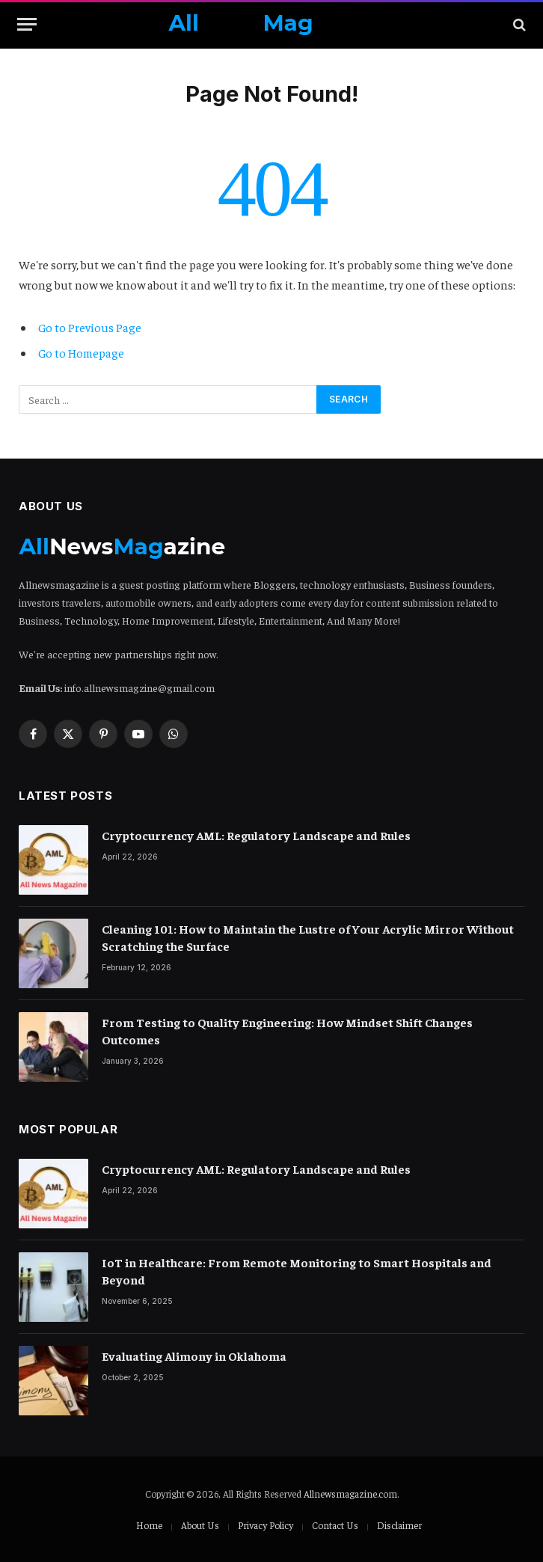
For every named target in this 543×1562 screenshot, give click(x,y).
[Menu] (27, 24)
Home (149, 1525)
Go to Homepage (81, 352)
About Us (200, 1525)
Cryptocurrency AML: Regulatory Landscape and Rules (256, 834)
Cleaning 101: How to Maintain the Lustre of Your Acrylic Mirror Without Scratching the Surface (308, 937)
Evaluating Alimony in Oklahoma (194, 1355)
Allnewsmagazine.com (350, 1493)
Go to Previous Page (89, 326)
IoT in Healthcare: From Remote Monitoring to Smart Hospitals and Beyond (296, 1271)
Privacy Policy (265, 1525)
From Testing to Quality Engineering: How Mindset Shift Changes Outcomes (287, 1030)
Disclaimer (399, 1525)
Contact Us (335, 1525)
